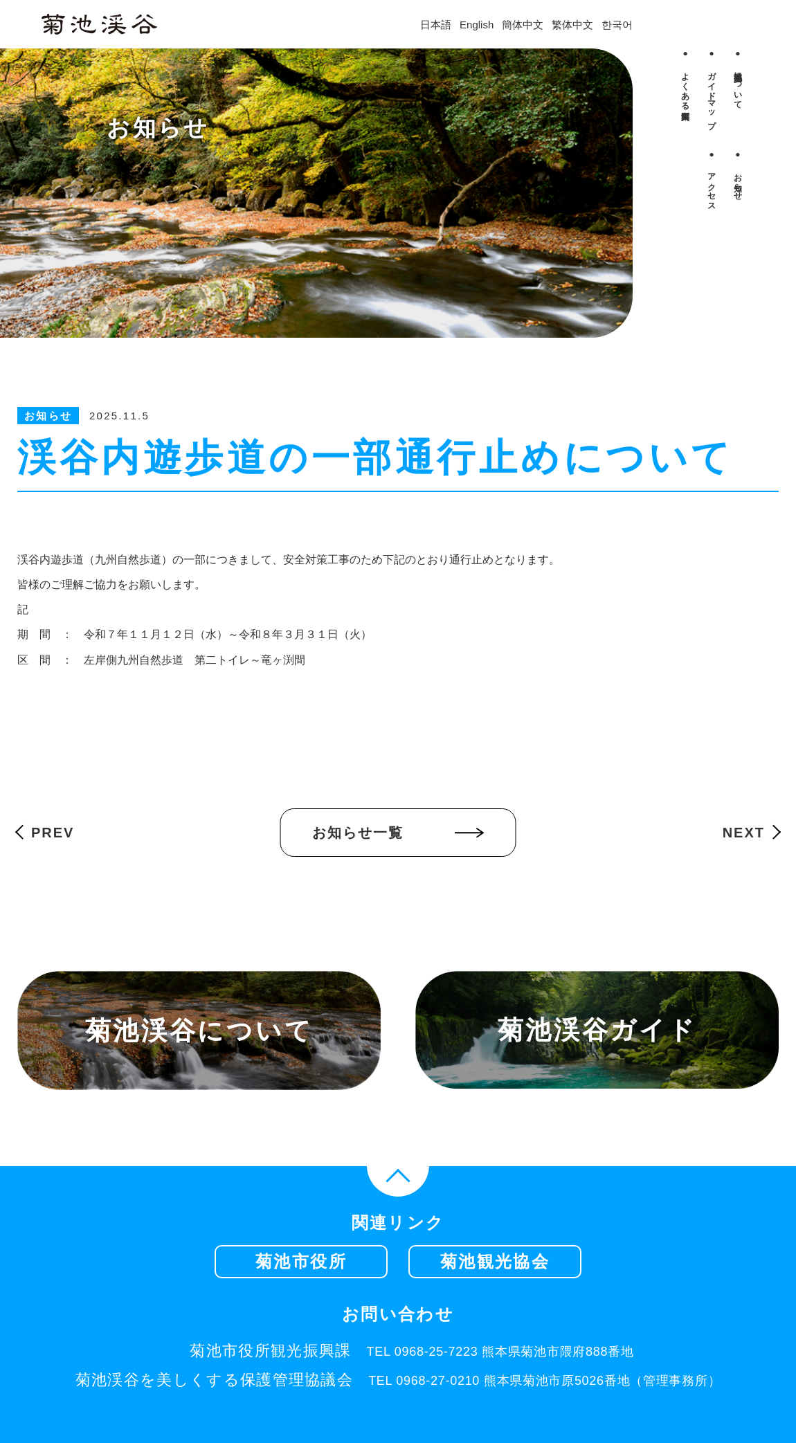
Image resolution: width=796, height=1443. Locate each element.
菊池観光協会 (495, 1261)
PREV (52, 833)
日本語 (435, 24)
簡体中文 (522, 24)
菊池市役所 (301, 1261)
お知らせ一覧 (358, 832)
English (477, 24)
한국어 (617, 24)
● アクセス (711, 177)
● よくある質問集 (685, 76)
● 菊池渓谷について (738, 76)
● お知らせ (738, 173)
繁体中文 (572, 24)
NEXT (744, 833)
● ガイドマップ (711, 86)
